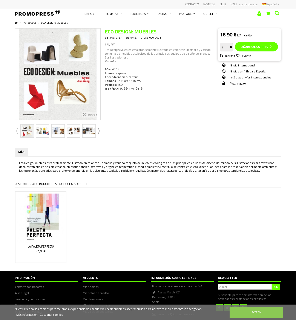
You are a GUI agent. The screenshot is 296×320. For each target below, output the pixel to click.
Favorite (246, 55)
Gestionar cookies (51, 314)
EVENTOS (209, 4)
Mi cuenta (90, 277)
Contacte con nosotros (29, 287)
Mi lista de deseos (244, 4)
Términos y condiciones (30, 299)
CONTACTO (192, 4)
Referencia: (130, 38)
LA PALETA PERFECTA (41, 246)
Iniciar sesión (259, 13)
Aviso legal (22, 293)
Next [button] (98, 131)
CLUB (223, 4)
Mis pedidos (91, 287)
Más (21, 152)
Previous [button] (17, 131)
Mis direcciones (93, 299)
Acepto (256, 312)
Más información (27, 314)
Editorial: (110, 38)
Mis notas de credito (96, 293)
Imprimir (229, 55)
